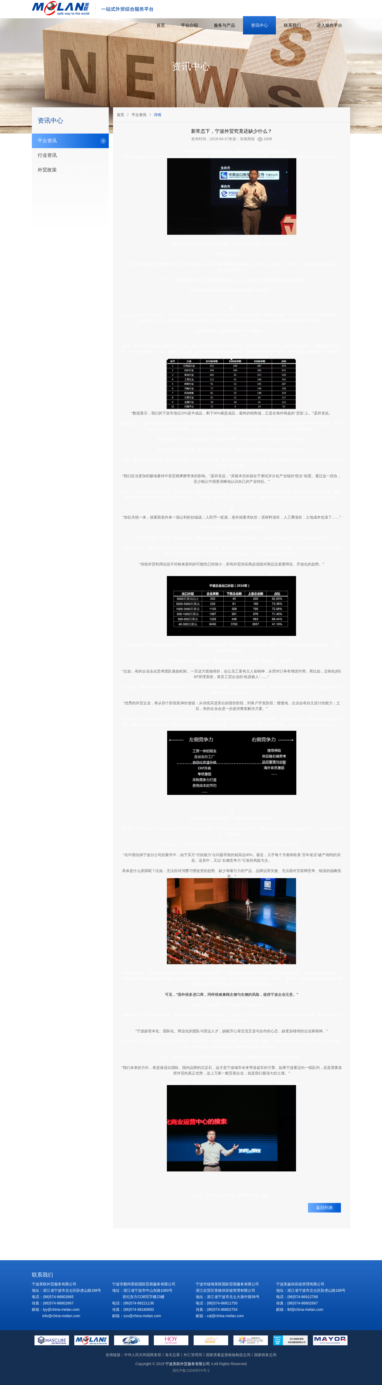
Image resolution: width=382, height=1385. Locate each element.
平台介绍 (189, 25)
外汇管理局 (193, 1355)
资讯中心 (259, 25)
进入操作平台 (329, 25)
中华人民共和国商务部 (142, 1355)
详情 (157, 115)
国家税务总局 (265, 1355)
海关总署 (172, 1355)
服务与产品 (224, 25)
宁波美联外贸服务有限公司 (187, 1364)
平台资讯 (139, 115)
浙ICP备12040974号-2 (191, 1370)
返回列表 (324, 1207)
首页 (161, 25)
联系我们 (292, 25)
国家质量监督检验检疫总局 (228, 1355)
